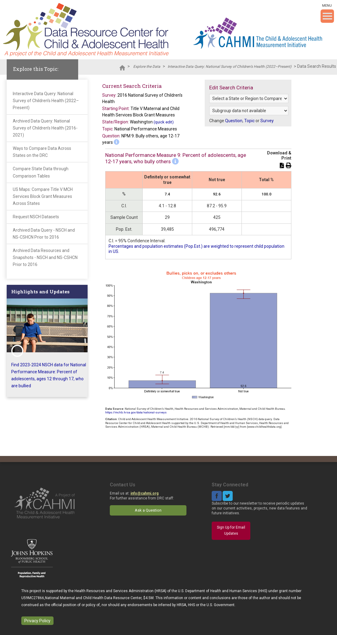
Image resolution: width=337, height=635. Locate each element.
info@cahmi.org (144, 493)
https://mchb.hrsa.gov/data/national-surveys (136, 412)
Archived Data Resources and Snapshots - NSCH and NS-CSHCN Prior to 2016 (45, 257)
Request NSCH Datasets (36, 216)
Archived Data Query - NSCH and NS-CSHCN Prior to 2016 (44, 234)
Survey (267, 120)
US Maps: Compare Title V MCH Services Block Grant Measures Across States (43, 196)
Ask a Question (148, 510)
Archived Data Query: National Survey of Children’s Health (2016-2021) (45, 128)
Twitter (228, 496)
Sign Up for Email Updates (231, 530)
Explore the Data (146, 66)
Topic (249, 120)
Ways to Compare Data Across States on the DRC (42, 152)
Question (233, 120)
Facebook (217, 496)
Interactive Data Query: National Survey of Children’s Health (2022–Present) (229, 66)
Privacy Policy (37, 620)
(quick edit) (164, 122)
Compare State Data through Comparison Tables (40, 172)
